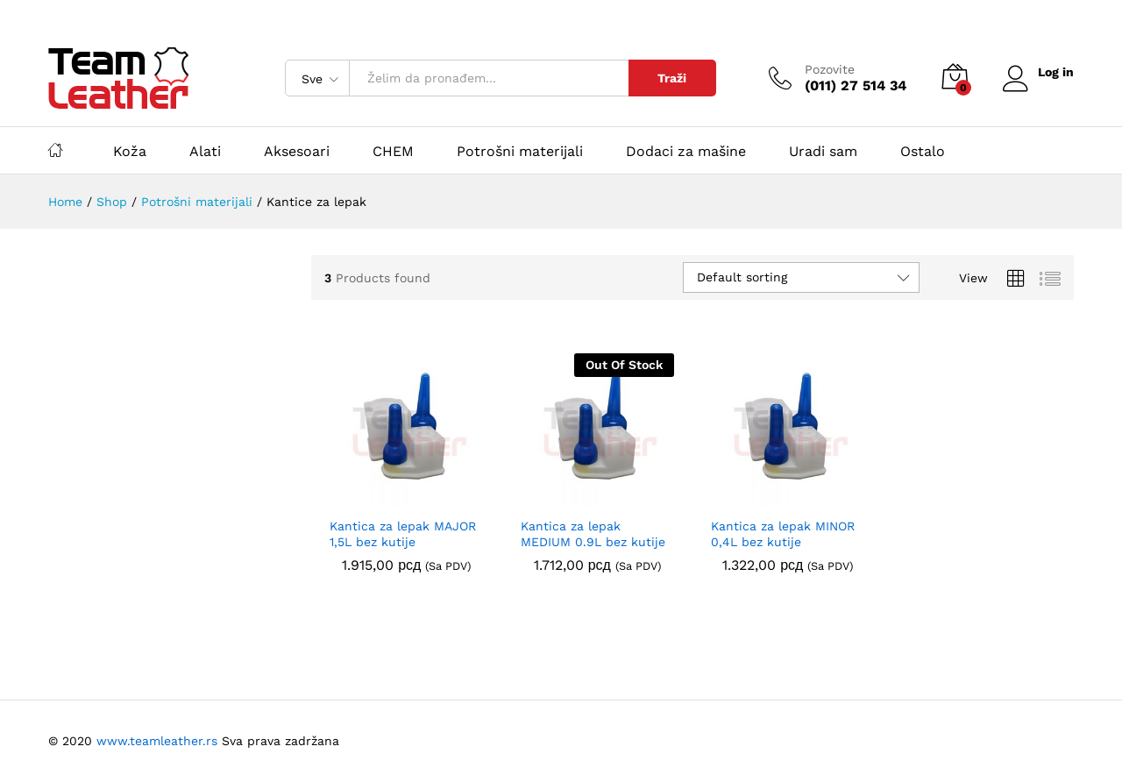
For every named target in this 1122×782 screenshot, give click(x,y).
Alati (205, 152)
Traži (671, 78)
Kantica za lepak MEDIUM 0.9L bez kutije (593, 534)
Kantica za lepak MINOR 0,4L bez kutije (783, 534)
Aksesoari (297, 152)
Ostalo (922, 152)
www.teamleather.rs (159, 741)
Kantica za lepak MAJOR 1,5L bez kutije (403, 534)
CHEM (393, 152)
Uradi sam (823, 152)
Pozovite (828, 69)
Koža (129, 152)
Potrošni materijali (520, 152)
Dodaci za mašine (686, 152)
